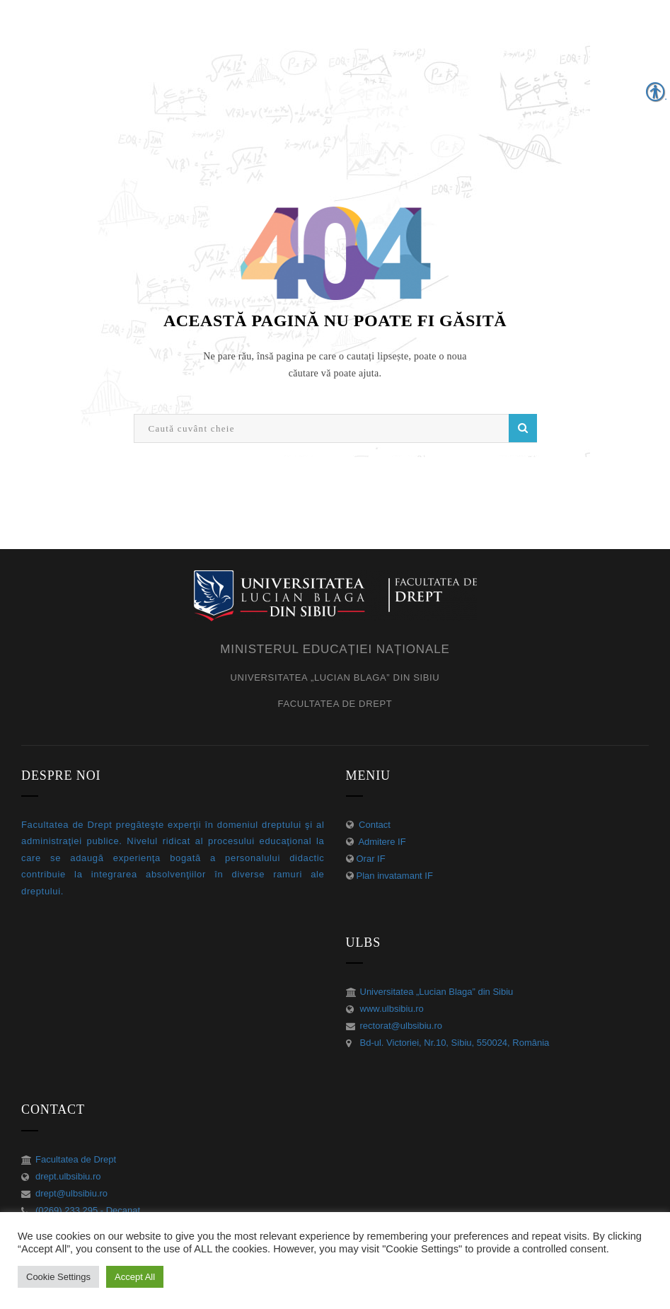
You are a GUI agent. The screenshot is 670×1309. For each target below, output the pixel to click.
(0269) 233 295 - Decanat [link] (87, 1210)
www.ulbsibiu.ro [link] (392, 1008)
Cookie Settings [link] (58, 1276)
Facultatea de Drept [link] (75, 1159)
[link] (335, 594)
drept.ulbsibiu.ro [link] (68, 1176)
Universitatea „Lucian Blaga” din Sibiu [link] (437, 991)
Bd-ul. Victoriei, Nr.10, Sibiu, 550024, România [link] (455, 1042)
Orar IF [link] (371, 858)
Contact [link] (374, 824)
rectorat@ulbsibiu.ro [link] (401, 1025)
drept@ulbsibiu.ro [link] (71, 1193)
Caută (523, 427)
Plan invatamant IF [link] (395, 875)
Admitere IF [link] (381, 841)
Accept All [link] (135, 1276)
